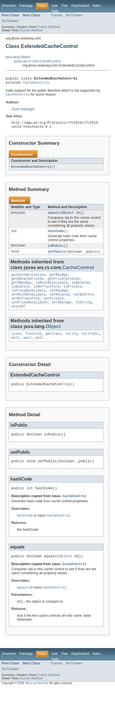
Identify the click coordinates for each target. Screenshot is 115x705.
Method (55, 26)
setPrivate (54, 307)
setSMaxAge (61, 312)
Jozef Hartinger (22, 111)
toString (83, 312)
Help (54, 11)
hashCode (56, 235)
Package (26, 6)
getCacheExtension (28, 280)
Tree (64, 6)
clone (16, 344)
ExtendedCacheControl (31, 170)
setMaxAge (58, 298)
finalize (33, 344)
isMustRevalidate (51, 289)
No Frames (74, 15)
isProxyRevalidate (28, 298)
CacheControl (36, 84)
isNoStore (20, 294)
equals (54, 216)
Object (68, 216)
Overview (9, 6)
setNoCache (59, 303)
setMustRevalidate (28, 303)
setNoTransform (25, 307)
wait (15, 349)
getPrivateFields (63, 285)
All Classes (10, 21)
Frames (56, 15)
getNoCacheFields (27, 285)
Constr (42, 26)
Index (96, 6)
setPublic (57, 256)
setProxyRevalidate (29, 312)
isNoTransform (46, 294)
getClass (53, 344)
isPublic (56, 250)
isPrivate (73, 294)
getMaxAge (58, 280)
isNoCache (80, 289)
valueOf (18, 316)
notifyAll (91, 344)
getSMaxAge (21, 289)
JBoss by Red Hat (36, 700)
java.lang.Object (18, 57)
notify (72, 344)
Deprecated (80, 6)
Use (54, 6)
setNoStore (83, 303)
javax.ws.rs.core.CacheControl (37, 61)
